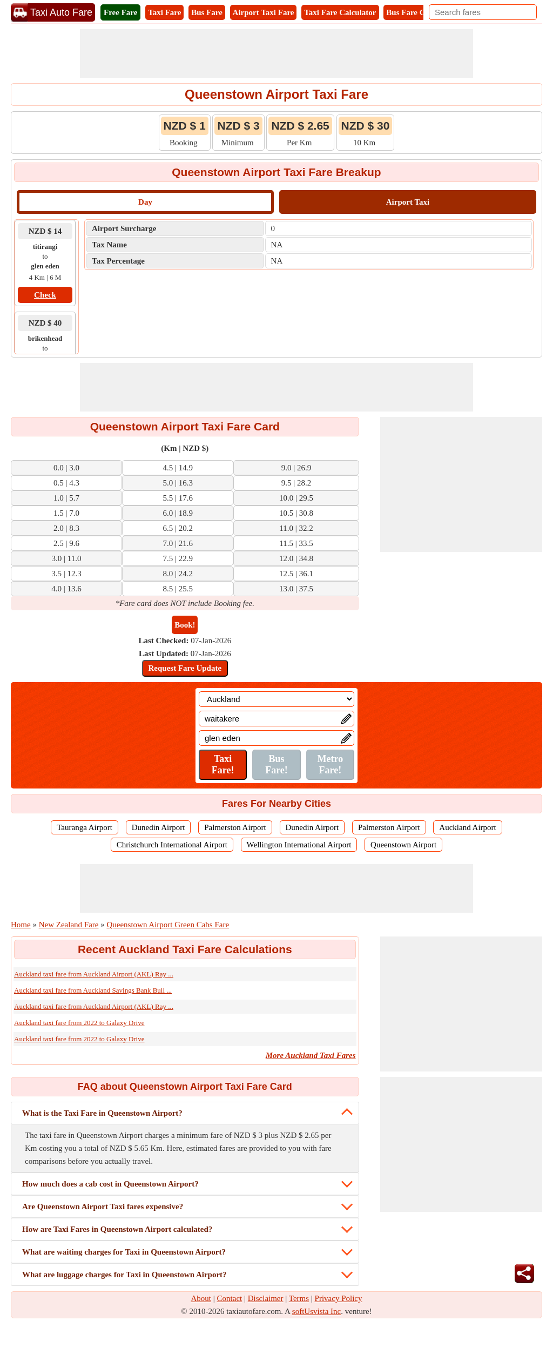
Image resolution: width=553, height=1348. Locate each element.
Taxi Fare (164, 12)
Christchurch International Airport (172, 844)
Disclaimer (266, 1298)
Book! (184, 625)
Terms (299, 1298)
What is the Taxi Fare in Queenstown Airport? (102, 1113)
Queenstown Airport (403, 844)
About (201, 1298)
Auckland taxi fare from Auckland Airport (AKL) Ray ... (93, 974)
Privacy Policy (338, 1298)
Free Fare (120, 12)
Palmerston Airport (235, 827)
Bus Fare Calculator (421, 12)
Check (45, 295)
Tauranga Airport (84, 827)
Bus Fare (206, 12)
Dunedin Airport (158, 827)
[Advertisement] (276, 53)
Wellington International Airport (299, 844)
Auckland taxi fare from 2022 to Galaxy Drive (79, 1023)
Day (145, 202)
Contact (229, 1298)
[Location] (276, 699)
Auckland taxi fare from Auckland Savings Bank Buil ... (93, 990)
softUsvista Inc (316, 1311)
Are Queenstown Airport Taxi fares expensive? (102, 1206)
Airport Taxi (407, 202)
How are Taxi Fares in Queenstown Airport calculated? (117, 1229)
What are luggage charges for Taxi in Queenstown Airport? (124, 1274)
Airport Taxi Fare (263, 12)
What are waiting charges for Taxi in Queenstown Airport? (124, 1252)
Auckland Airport (467, 827)
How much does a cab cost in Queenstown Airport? (110, 1184)
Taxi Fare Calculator (340, 12)
